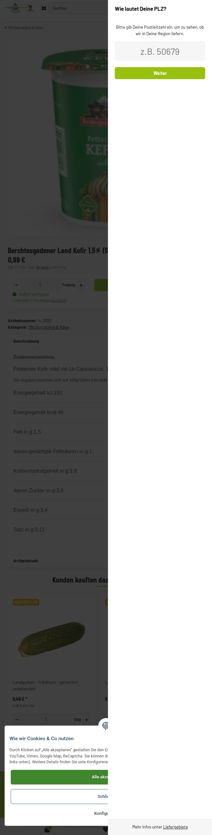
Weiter (160, 73)
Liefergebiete (175, 826)
